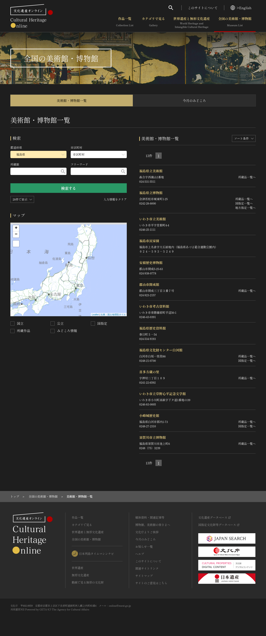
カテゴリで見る (153, 22)
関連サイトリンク (147, 568)
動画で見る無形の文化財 (88, 582)
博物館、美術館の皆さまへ (152, 525)
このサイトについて (203, 7)
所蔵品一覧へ (247, 177)
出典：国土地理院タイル (113, 314)
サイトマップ (144, 576)
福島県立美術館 (151, 170)
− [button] (16, 234)
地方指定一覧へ (245, 208)
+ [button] (16, 228)
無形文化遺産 (80, 575)
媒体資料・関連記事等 (149, 517)
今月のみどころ (194, 100)
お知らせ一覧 (144, 546)
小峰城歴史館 (149, 415)
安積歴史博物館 (151, 262)
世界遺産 (77, 568)
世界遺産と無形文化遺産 (191, 22)
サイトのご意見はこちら (151, 583)
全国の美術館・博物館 (234, 22)
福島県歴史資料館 (152, 328)
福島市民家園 (149, 240)
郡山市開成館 (149, 284)
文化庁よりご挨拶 (147, 532)
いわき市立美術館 (152, 218)
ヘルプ (139, 554)
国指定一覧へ (244, 203)
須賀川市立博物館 (152, 437)
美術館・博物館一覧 (72, 100)
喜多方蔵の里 (149, 371)
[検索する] (62, 171)
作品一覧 (124, 22)
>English (240, 7)
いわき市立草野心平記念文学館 (162, 393)
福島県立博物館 (151, 192)
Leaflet (95, 314)
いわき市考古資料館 (154, 306)
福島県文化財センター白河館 (160, 349)
